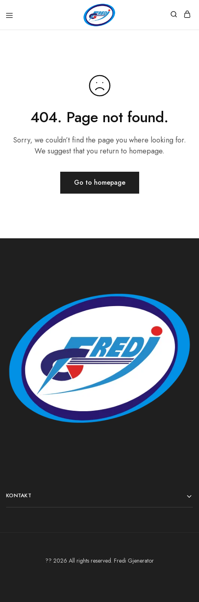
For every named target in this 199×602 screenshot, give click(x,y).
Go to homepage (99, 182)
